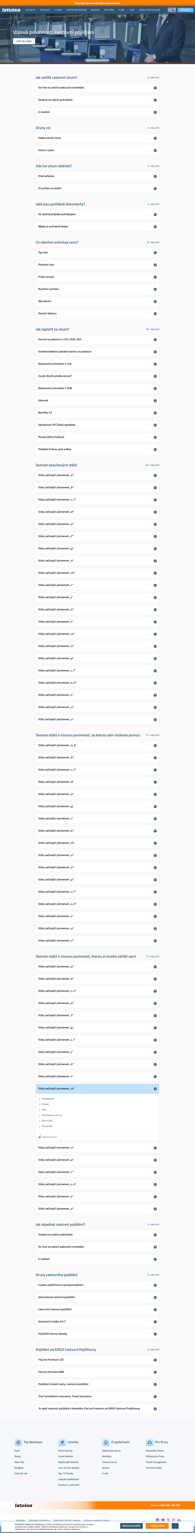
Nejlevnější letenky (68, 1462)
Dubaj (17, 1456)
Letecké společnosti (68, 1479)
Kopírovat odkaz (49, 1137)
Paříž (17, 1450)
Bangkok (18, 1468)
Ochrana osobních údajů (96, 1520)
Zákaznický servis (111, 1450)
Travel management (156, 1462)
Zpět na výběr (24, 41)
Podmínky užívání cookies (66, 1520)
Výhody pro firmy (155, 1456)
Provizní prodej (154, 1468)
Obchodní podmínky (39, 1520)
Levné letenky (65, 1456)
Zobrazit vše (20, 1473)
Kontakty (107, 1456)
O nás (105, 1473)
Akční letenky (65, 1450)
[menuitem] (30, 10)
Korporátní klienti (155, 1450)
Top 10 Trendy (65, 1473)
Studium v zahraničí (68, 1485)
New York (19, 1462)
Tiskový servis (109, 1462)
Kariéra (106, 1468)
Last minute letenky (68, 1468)
